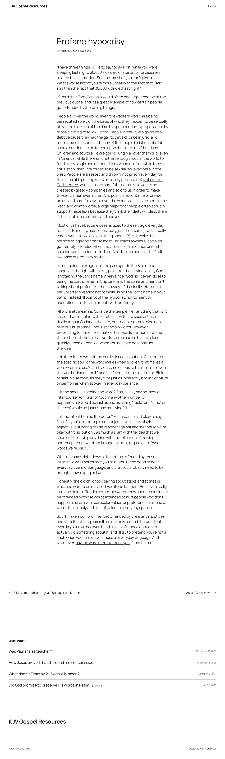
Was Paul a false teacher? (30, 651)
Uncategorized (83, 50)
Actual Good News (198, 592)
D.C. (70, 50)
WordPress (210, 748)
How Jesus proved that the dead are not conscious (52, 662)
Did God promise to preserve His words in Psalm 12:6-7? (56, 685)
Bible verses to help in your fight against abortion (47, 592)
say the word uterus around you (103, 542)
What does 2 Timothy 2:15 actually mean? (44, 674)
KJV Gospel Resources (28, 6)
